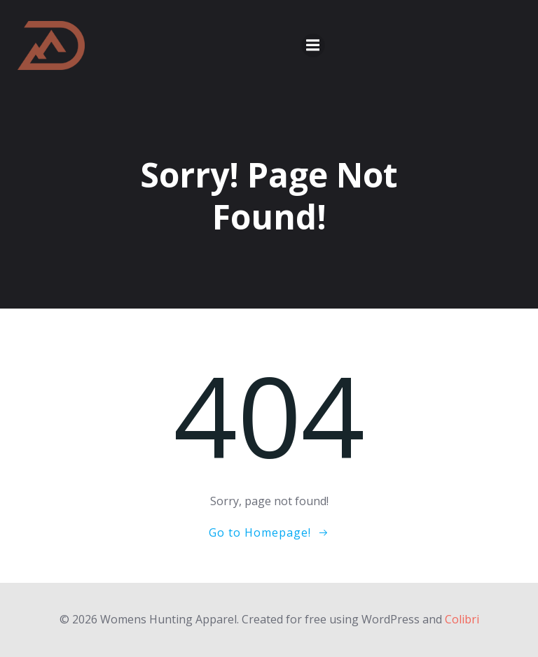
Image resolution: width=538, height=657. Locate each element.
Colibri (462, 619)
